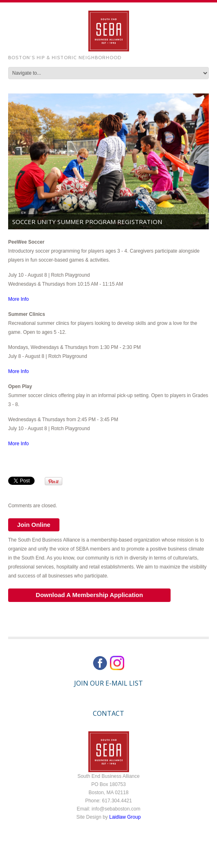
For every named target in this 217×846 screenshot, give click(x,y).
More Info (18, 299)
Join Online (33, 524)
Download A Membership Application (89, 594)
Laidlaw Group (124, 817)
